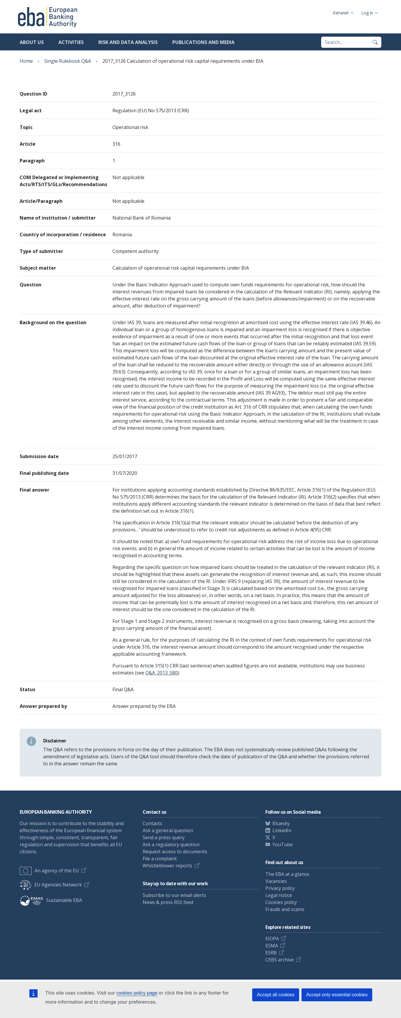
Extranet (341, 13)
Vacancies (276, 881)
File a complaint (160, 858)
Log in (367, 13)
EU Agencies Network (51, 884)
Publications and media (203, 42)
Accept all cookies (275, 994)
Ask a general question (168, 830)
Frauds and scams (284, 909)
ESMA (271, 945)
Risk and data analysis (128, 42)
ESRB (271, 952)
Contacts (152, 823)
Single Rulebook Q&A (67, 61)
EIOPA (272, 938)
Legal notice (278, 895)
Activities (71, 42)
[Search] (375, 42)
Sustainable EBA (51, 900)
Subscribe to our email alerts (174, 895)
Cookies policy (281, 902)
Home (26, 61)
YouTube (282, 844)
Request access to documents (175, 851)
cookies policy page (136, 992)
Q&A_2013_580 (161, 672)
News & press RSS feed (168, 902)
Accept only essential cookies (337, 994)
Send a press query (164, 837)
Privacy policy (280, 888)
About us (32, 42)
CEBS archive (279, 959)
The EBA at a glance (287, 874)
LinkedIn (282, 830)
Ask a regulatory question (171, 844)
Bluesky (281, 823)
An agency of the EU (49, 870)
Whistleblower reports (167, 865)
